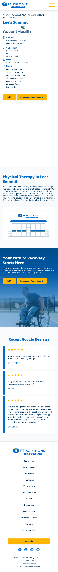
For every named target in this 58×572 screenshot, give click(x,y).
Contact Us (29, 461)
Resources (29, 505)
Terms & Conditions (29, 564)
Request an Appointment (31, 97)
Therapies (29, 480)
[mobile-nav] (51, 5)
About (29, 498)
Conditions (29, 473)
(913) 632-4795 (12, 50)
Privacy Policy (29, 561)
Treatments (29, 486)
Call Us (9, 97)
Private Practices (29, 517)
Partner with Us (29, 530)
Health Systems (29, 511)
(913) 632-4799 (12, 56)
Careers (29, 524)
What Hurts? (29, 467)
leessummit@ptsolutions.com (17, 62)
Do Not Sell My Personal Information (29, 567)
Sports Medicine (29, 492)
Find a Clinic (29, 541)
